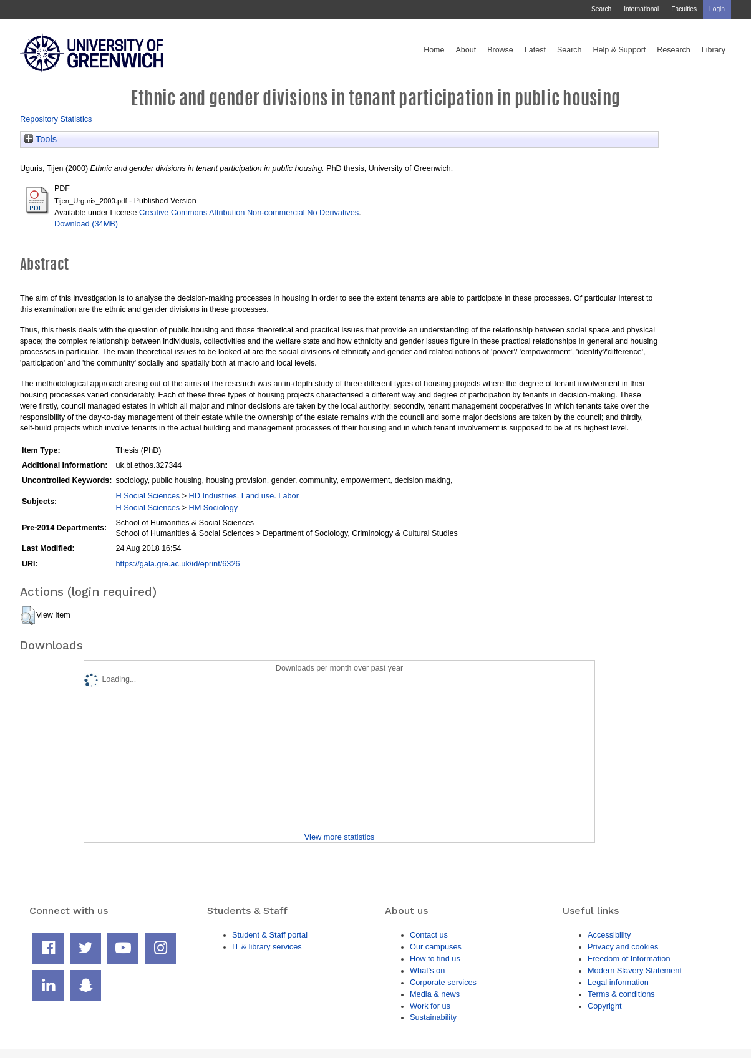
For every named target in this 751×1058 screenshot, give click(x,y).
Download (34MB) (86, 223)
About (465, 50)
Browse (500, 50)
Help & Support (619, 50)
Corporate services (443, 982)
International (641, 9)
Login (717, 9)
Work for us (430, 1006)
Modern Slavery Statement (635, 970)
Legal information (618, 982)
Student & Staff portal (270, 934)
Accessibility (609, 934)
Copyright (605, 1006)
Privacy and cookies (623, 946)
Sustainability (433, 1017)
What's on (427, 970)
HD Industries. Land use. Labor (243, 495)
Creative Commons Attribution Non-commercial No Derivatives (249, 212)
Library (713, 50)
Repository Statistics (56, 119)
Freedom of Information (629, 958)
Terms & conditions (621, 994)
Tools (40, 139)
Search (601, 9)
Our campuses (436, 946)
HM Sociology (213, 507)
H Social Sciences (147, 495)
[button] (28, 615)
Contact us (429, 934)
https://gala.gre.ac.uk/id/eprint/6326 (177, 563)
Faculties (684, 9)
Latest (535, 50)
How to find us (435, 958)
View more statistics (339, 837)
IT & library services (267, 946)
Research (673, 50)
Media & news (435, 994)
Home (434, 50)
